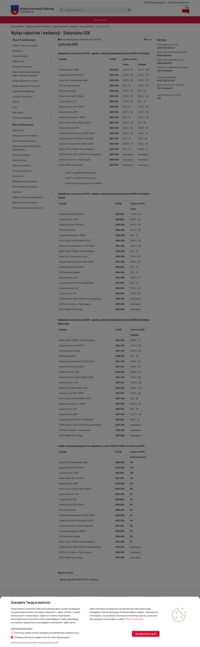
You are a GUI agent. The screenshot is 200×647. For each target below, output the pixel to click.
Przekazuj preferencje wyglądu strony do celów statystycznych (40, 637)
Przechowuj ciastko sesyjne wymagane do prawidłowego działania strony (45, 632)
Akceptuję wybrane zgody (145, 634)
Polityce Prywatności (133, 619)
